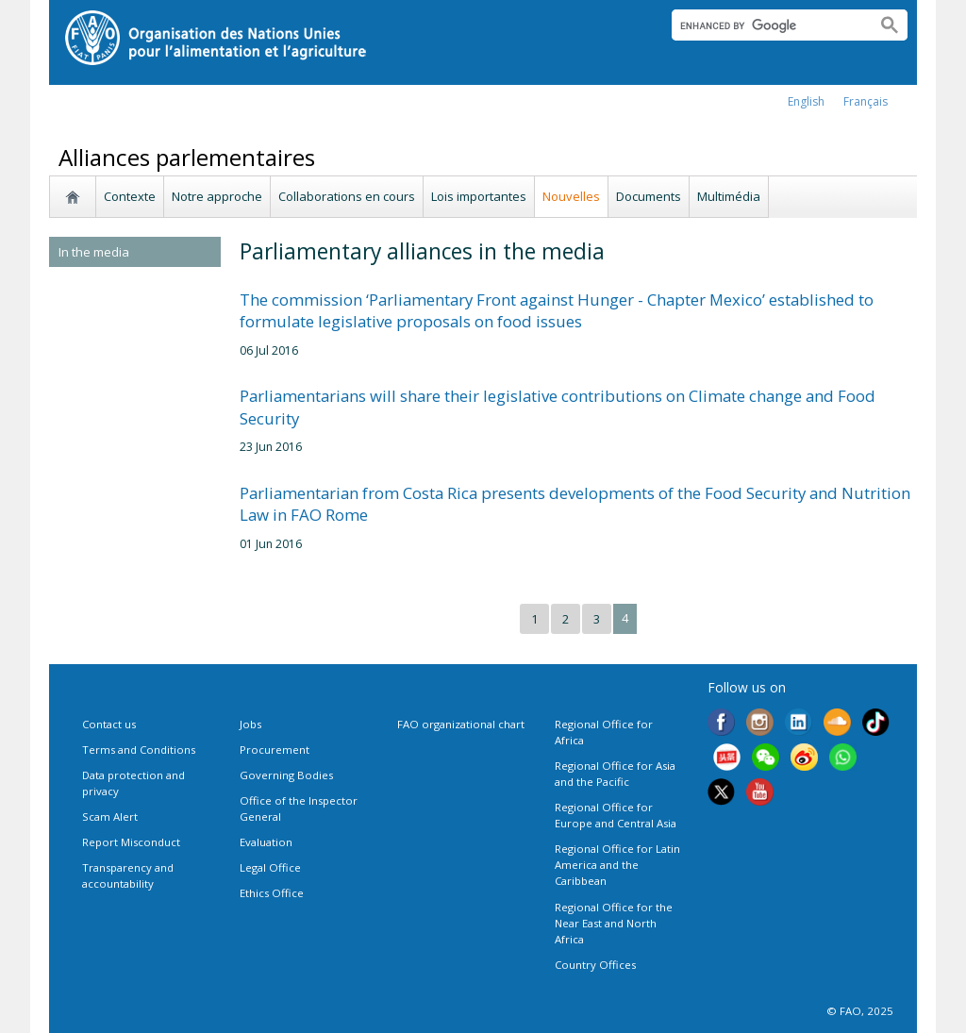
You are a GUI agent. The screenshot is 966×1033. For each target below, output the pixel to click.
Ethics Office (272, 893)
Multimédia (728, 196)
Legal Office (270, 867)
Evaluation (266, 842)
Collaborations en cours (346, 196)
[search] (766, 25)
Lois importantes (478, 196)
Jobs (250, 724)
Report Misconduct (131, 842)
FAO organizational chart (461, 724)
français (865, 101)
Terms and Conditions (138, 749)
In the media (93, 251)
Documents (648, 196)
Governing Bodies (286, 775)
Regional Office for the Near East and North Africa (614, 923)
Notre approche (217, 196)
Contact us (109, 724)
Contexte (130, 196)
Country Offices (595, 965)
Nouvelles (571, 196)
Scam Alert (110, 816)
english (806, 101)
